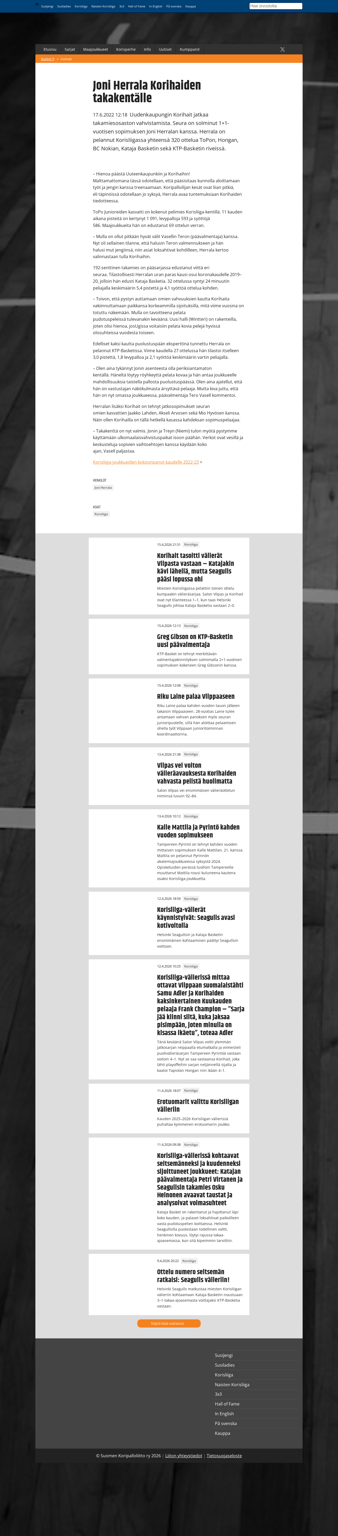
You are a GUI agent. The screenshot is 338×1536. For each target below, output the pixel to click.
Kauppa (190, 6)
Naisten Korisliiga (103, 6)
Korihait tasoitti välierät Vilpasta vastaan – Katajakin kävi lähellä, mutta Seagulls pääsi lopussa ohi (195, 567)
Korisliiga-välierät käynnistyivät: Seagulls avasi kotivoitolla (196, 917)
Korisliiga (81, 6)
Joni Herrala (103, 487)
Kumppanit (190, 49)
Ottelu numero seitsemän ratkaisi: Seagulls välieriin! (193, 1276)
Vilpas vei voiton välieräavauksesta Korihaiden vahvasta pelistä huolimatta (196, 773)
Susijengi (47, 6)
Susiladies (64, 6)
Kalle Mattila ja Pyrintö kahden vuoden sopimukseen (198, 831)
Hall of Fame (136, 6)
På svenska (173, 6)
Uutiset (165, 49)
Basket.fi (47, 59)
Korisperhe (126, 49)
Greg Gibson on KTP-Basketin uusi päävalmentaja (195, 640)
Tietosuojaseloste (224, 1456)
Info (147, 49)
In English (155, 6)
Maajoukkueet (95, 49)
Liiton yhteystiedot (183, 1456)
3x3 (121, 6)
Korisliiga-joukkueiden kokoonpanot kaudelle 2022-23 (146, 462)
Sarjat (70, 49)
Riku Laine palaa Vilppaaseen (196, 696)
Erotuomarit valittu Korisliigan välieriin (198, 1105)
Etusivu (50, 49)
